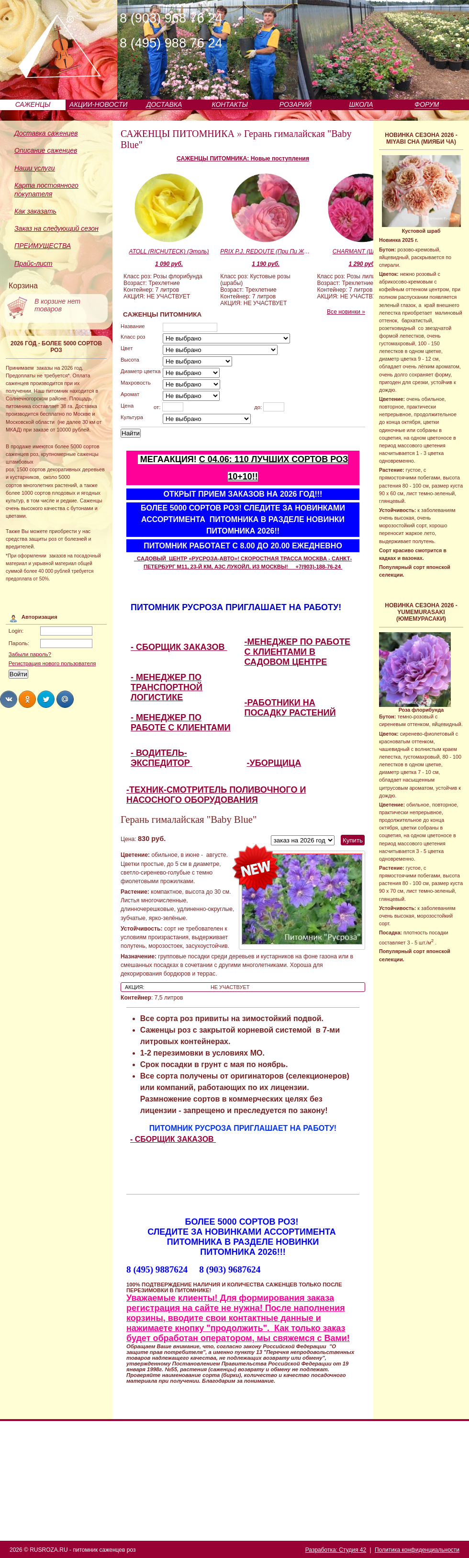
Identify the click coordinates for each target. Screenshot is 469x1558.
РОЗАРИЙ (295, 104)
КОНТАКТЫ (230, 104)
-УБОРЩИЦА (274, 763)
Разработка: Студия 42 (335, 1550)
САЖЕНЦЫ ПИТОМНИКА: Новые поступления (243, 158)
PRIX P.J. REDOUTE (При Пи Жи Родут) (265, 251)
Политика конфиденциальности (417, 1550)
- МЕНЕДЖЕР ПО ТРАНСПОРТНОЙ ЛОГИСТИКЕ (166, 687)
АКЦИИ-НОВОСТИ (98, 104)
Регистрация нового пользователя (52, 663)
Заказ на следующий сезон (56, 228)
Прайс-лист (33, 263)
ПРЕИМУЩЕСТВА (42, 246)
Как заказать (35, 211)
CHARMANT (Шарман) (362, 251)
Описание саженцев (45, 150)
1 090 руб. (169, 264)
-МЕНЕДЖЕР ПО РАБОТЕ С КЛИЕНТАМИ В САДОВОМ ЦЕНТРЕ (297, 652)
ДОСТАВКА (164, 104)
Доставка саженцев (46, 133)
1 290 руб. (362, 264)
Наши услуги (34, 168)
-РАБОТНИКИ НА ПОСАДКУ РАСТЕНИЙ (290, 707)
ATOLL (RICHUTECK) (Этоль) (169, 251)
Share (8, 699)
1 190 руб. (265, 264)
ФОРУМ (426, 104)
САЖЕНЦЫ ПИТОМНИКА (177, 133)
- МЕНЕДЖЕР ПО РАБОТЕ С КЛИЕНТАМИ (181, 722)
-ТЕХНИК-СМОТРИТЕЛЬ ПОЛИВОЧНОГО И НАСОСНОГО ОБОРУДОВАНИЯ (216, 795)
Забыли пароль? (30, 654)
